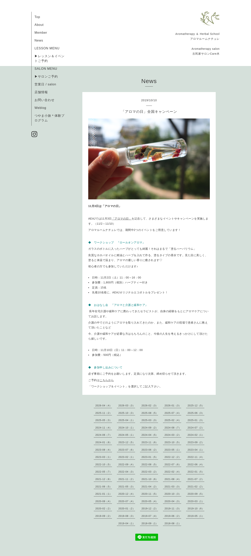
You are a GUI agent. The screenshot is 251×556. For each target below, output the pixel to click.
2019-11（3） (173, 508)
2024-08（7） (173, 427)
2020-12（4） (126, 494)
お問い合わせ (45, 100)
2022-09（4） (126, 464)
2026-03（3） (126, 405)
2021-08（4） (173, 479)
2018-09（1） (150, 523)
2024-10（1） (126, 427)
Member (41, 32)
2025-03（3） (150, 420)
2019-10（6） (196, 508)
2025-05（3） (103, 420)
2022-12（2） (173, 457)
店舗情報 (41, 92)
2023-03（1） (103, 457)
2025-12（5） (196, 405)
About (39, 24)
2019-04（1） (126, 523)
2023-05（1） (173, 449)
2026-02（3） (150, 405)
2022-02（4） (173, 471)
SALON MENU (46, 68)
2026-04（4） (103, 405)
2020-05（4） (150, 501)
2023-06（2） (150, 449)
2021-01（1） (103, 494)
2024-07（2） (196, 427)
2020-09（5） (196, 494)
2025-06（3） (196, 413)
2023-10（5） (173, 442)
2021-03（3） (173, 486)
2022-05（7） (103, 471)
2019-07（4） (150, 516)
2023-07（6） (126, 449)
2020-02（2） (103, 508)
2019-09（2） (103, 516)
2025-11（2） (103, 413)
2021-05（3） (126, 486)
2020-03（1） (196, 501)
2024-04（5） (150, 435)
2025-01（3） (196, 420)
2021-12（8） (103, 479)
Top (37, 17)
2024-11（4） (103, 427)
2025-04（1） (126, 420)
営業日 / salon (45, 84)
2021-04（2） (150, 486)
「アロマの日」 (122, 218)
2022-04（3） (126, 471)
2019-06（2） (173, 516)
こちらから (107, 380)
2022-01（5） (196, 471)
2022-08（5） (150, 464)
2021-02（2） (196, 486)
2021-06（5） (103, 486)
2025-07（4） (173, 413)
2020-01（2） (126, 508)
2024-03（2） (173, 435)
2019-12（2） (150, 508)
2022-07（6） (173, 464)
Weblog (40, 107)
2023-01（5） (150, 457)
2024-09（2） (150, 427)
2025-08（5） (150, 413)
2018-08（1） (173, 523)
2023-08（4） (103, 449)
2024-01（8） (103, 442)
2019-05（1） (196, 516)
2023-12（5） (126, 442)
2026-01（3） (173, 405)
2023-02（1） (126, 457)
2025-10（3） (126, 413)
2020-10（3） (173, 494)
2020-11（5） (150, 494)
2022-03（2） (150, 471)
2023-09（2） (196, 442)
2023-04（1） (196, 449)
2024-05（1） (126, 435)
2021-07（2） (196, 479)
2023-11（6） (150, 442)
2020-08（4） (103, 501)
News (39, 40)
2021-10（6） (150, 479)
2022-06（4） (196, 464)
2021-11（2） (126, 479)
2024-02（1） (196, 435)
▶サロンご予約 (46, 76)
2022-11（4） (196, 457)
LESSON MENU (47, 48)
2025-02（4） (173, 420)
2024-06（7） (103, 435)
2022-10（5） (103, 464)
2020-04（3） (173, 501)
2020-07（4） (126, 501)
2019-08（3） (126, 516)
